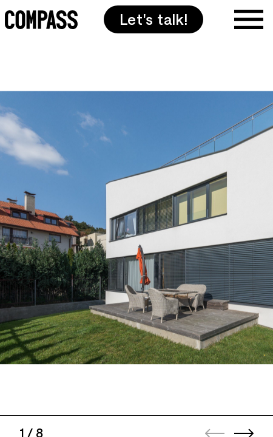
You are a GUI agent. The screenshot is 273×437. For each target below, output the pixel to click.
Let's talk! (154, 19)
